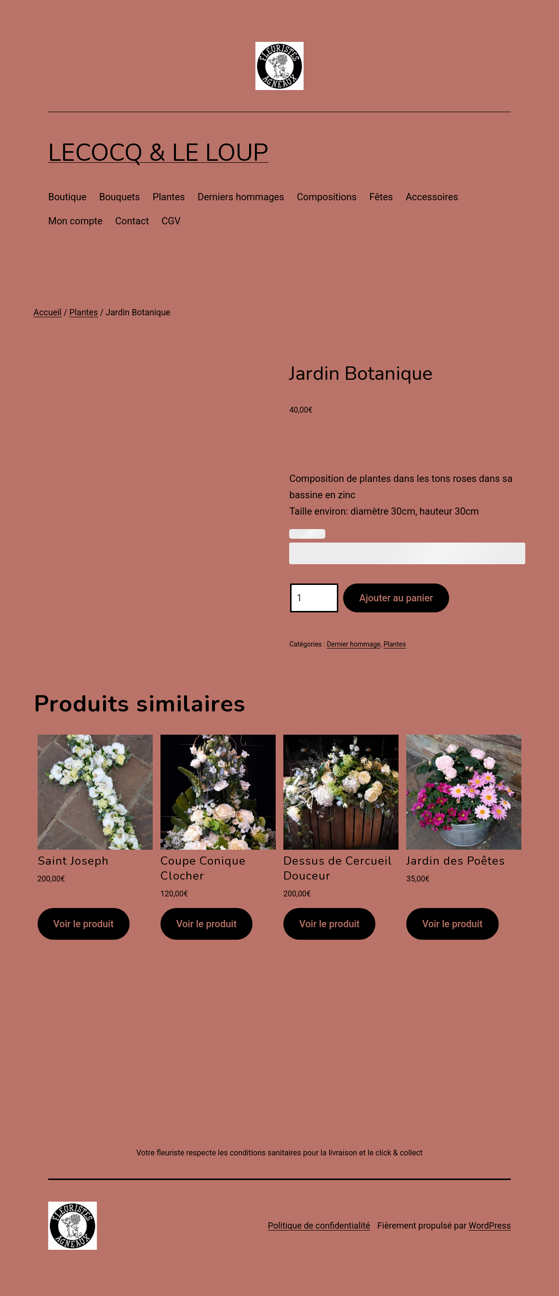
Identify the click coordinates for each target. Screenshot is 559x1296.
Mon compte (75, 221)
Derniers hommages (241, 197)
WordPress (490, 1225)
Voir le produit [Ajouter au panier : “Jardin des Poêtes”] (452, 924)
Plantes (169, 197)
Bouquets (119, 197)
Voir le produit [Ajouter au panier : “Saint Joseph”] (83, 924)
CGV (170, 221)
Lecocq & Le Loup (158, 152)
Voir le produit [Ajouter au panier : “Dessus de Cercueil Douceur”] (329, 924)
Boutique (67, 197)
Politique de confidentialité (319, 1225)
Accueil (48, 312)
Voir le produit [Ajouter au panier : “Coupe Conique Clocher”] (206, 924)
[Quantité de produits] (314, 597)
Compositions (327, 197)
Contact (132, 221)
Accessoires (432, 197)
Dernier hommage (353, 644)
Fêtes (381, 197)
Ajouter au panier (396, 598)
